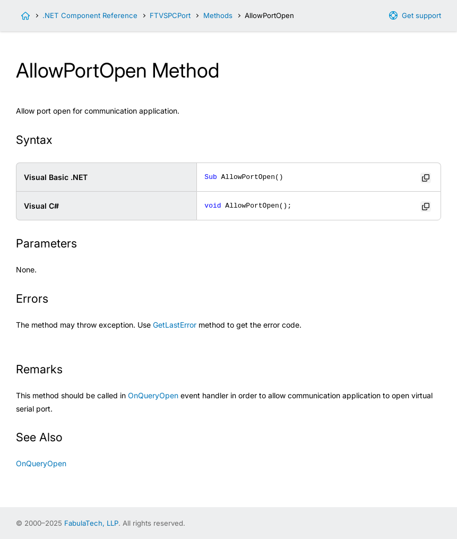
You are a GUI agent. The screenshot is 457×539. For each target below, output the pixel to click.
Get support (421, 15)
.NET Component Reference (89, 15)
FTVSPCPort (170, 15)
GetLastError (174, 324)
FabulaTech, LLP (91, 523)
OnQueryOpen (153, 395)
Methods (217, 15)
